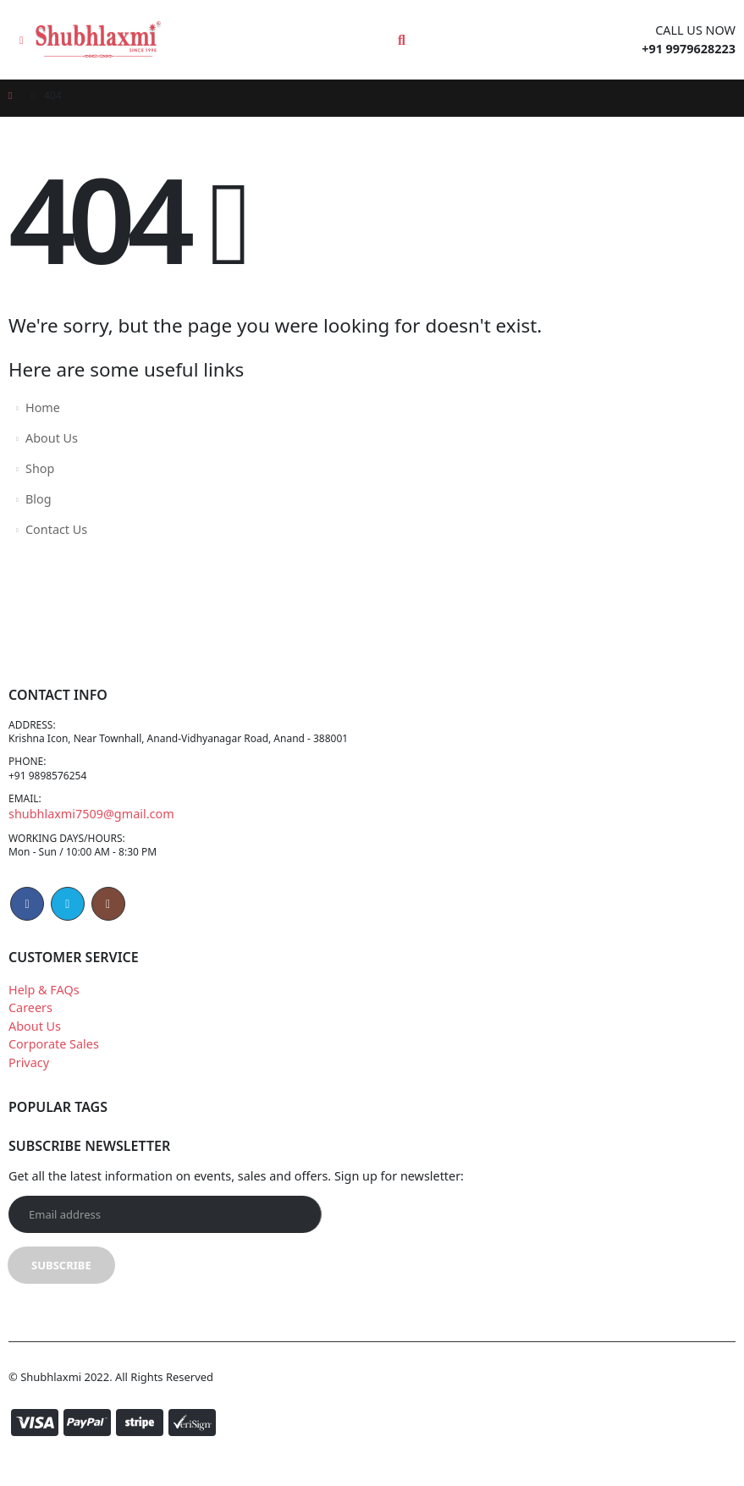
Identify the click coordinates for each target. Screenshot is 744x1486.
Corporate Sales (53, 1064)
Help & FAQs (44, 1009)
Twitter (68, 924)
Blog (38, 499)
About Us (51, 438)
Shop (39, 468)
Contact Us (56, 529)
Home (42, 407)
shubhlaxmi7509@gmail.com (91, 828)
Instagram (108, 924)
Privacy (28, 1083)
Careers (30, 1028)
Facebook (27, 924)
